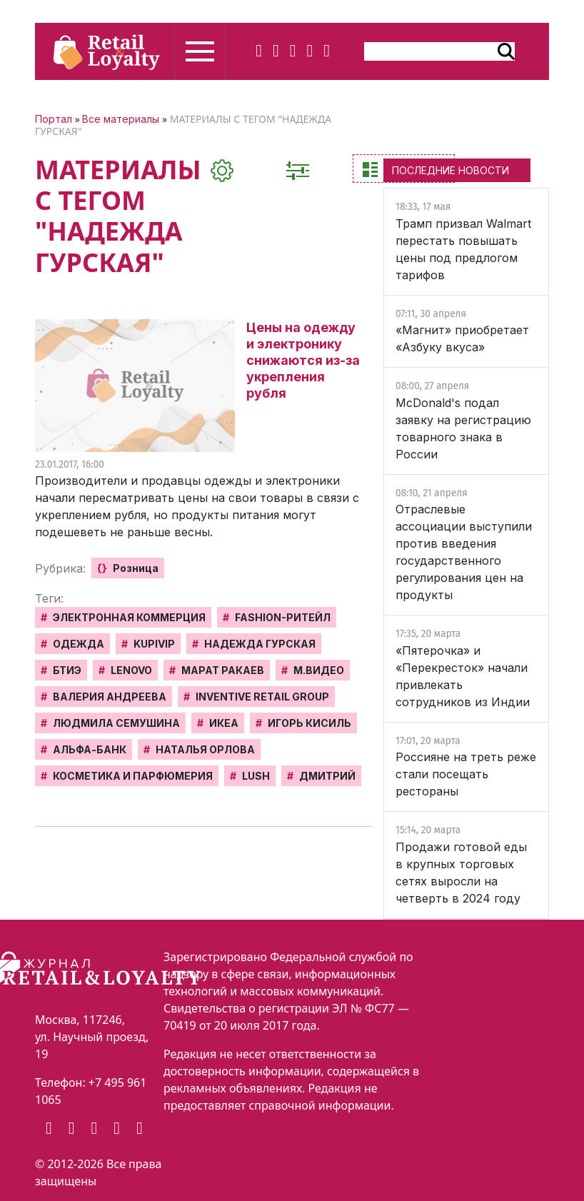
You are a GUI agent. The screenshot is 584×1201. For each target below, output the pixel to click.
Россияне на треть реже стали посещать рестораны (466, 774)
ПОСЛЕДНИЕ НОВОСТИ (450, 170)
